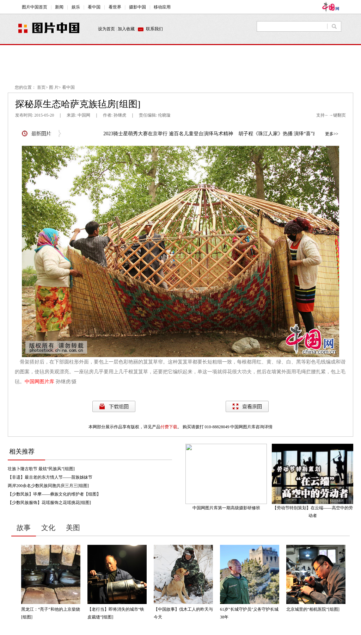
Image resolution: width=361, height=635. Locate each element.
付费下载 (168, 426)
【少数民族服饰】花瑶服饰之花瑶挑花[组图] (49, 502)
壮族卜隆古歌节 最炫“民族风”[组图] (41, 468)
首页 (41, 87)
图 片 (54, 87)
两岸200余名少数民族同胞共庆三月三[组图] (48, 485)
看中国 (68, 87)
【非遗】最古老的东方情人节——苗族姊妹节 (50, 477)
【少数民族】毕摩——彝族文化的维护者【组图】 (54, 494)
